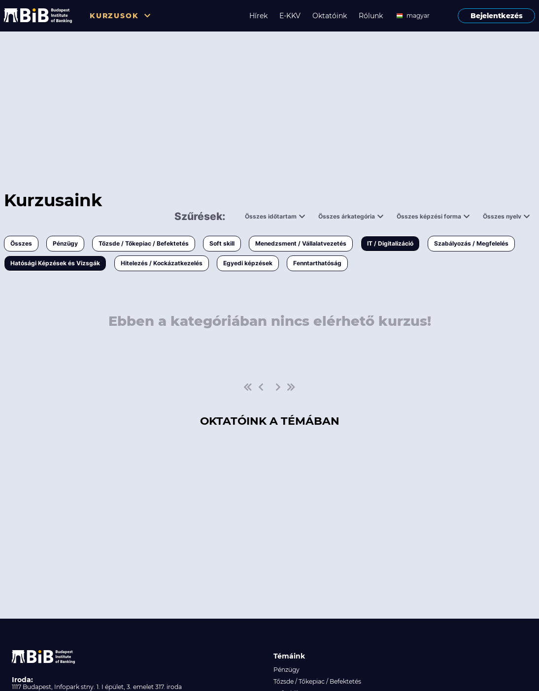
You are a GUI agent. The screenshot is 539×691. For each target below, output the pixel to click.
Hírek (258, 15)
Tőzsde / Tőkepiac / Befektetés (144, 243)
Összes (21, 243)
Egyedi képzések (247, 263)
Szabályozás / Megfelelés (471, 243)
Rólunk (371, 15)
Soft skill (222, 243)
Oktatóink (329, 15)
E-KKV (290, 15)
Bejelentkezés (497, 15)
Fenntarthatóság (317, 263)
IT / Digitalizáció (390, 243)
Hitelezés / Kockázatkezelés (161, 263)
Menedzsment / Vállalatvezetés (300, 243)
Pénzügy (65, 243)
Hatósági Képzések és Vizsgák (55, 263)
